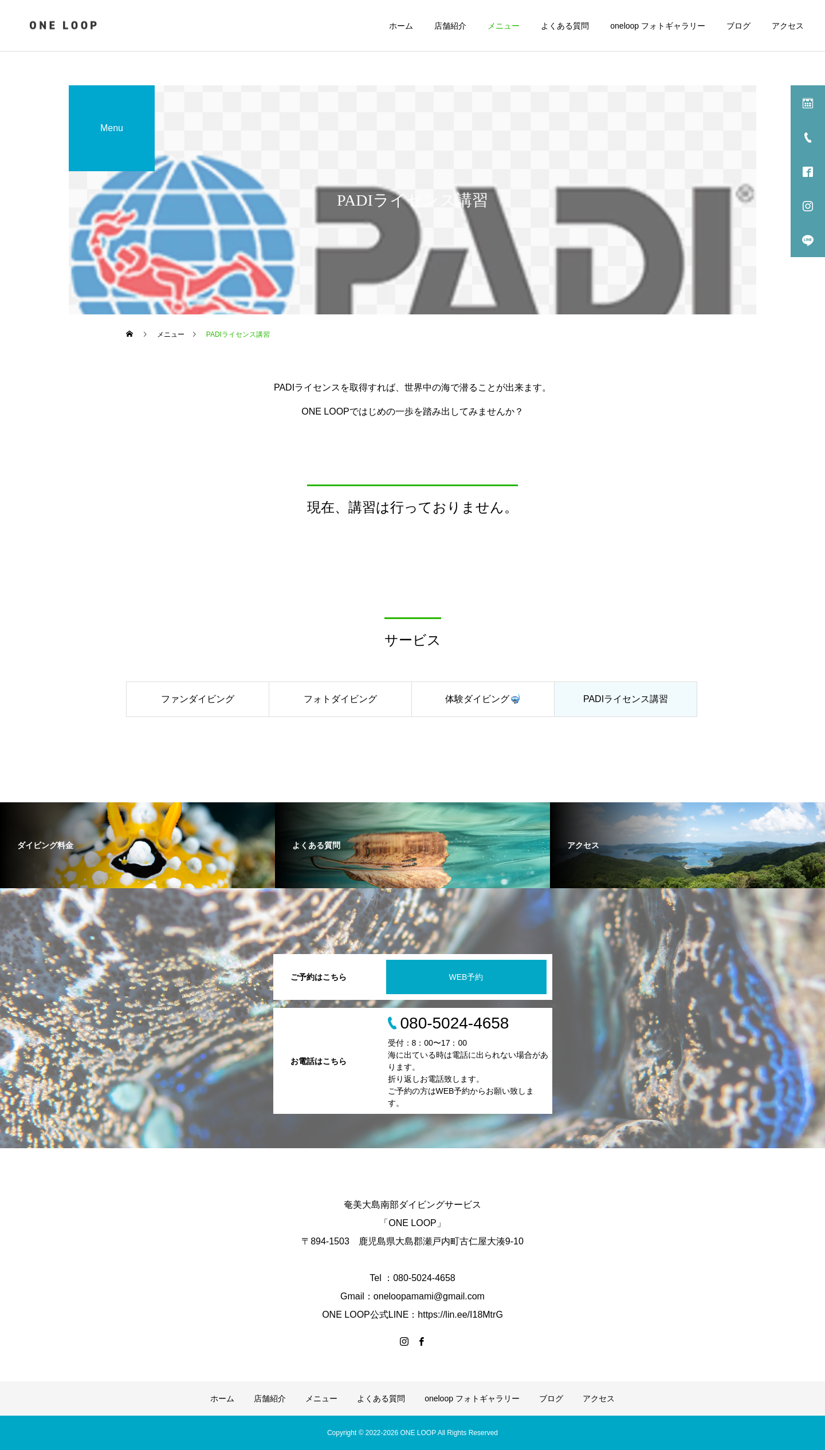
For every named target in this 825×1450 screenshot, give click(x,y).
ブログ (738, 25)
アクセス (788, 25)
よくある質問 (565, 25)
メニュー (504, 25)
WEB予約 (466, 977)
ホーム (401, 25)
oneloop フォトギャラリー (657, 25)
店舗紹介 (450, 25)
